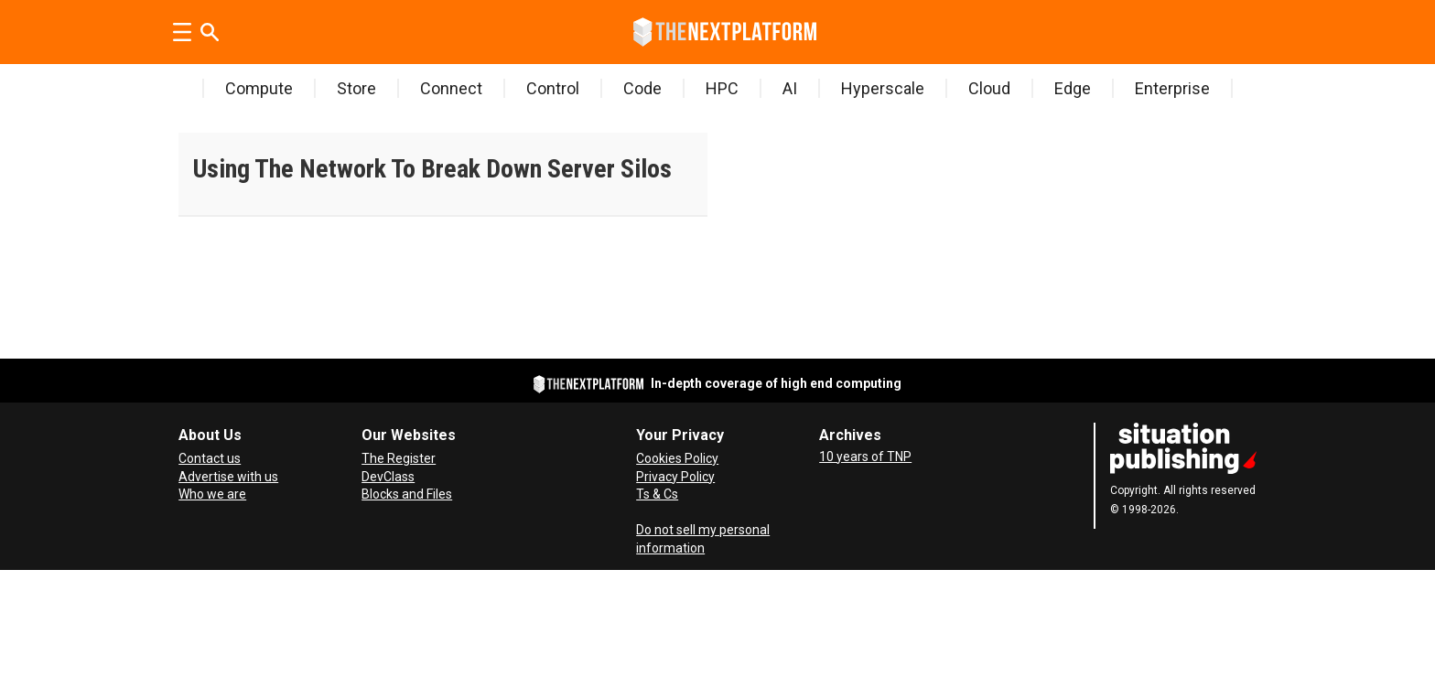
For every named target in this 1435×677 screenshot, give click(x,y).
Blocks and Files (406, 494)
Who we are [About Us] (212, 494)
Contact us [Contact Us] (209, 458)
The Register (398, 458)
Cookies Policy (677, 458)
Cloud (989, 88)
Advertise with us (228, 476)
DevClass (388, 476)
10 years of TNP (865, 456)
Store (356, 88)
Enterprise (1172, 88)
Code (642, 88)
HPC (722, 88)
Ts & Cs (657, 494)
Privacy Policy (675, 476)
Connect (451, 88)
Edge (1072, 88)
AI (789, 88)
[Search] (209, 32)
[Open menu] (182, 32)
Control (552, 88)
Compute (259, 88)
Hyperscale (882, 88)
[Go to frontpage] (724, 32)
